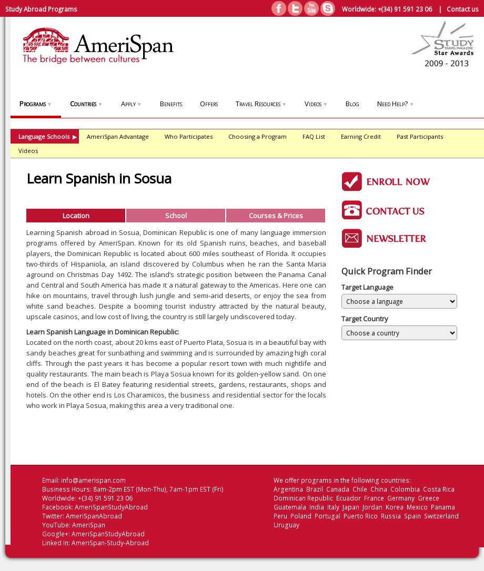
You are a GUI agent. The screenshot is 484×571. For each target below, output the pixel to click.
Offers (209, 103)
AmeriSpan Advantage (118, 136)
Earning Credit (361, 136)
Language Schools (47, 136)
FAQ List (313, 136)
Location (76, 215)
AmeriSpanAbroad (94, 516)
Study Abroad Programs (41, 9)
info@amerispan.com (93, 480)
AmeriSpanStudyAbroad (111, 507)
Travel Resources (261, 103)
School (176, 215)
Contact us (463, 9)
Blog (352, 103)
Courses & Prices (276, 215)
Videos (316, 103)
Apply (131, 103)
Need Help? (395, 103)
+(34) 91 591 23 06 (405, 9)
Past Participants (420, 136)
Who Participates (189, 136)
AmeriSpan (88, 525)
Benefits (171, 103)
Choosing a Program (257, 136)
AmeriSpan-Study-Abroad (110, 542)
